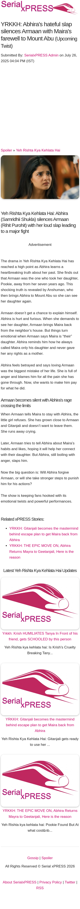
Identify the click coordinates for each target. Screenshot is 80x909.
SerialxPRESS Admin (41, 55)
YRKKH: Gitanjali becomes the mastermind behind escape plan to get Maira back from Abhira (43, 534)
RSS (40, 888)
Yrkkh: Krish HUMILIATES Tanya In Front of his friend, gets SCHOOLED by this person (40, 636)
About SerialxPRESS (19, 882)
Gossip (33, 858)
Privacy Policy (50, 882)
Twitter (70, 882)
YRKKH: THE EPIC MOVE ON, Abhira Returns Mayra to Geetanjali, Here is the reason (41, 551)
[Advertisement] (40, 107)
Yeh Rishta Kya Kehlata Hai (38, 150)
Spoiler (6, 150)
